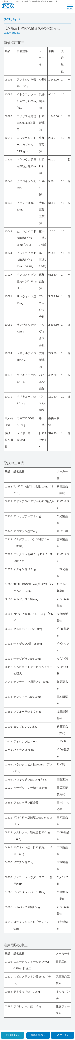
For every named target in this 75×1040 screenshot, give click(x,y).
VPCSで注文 (62, 1035)
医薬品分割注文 (38, 1035)
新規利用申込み (12, 1035)
